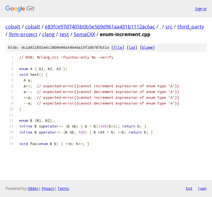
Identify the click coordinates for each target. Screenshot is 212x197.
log (132, 47)
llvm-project (23, 34)
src (169, 26)
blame (147, 47)
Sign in (201, 8)
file (117, 47)
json (202, 188)
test (64, 34)
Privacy (48, 188)
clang (48, 34)
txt (189, 188)
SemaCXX (84, 34)
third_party (190, 26)
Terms (63, 188)
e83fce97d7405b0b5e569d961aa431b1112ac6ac (100, 26)
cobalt (13, 26)
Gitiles (33, 188)
